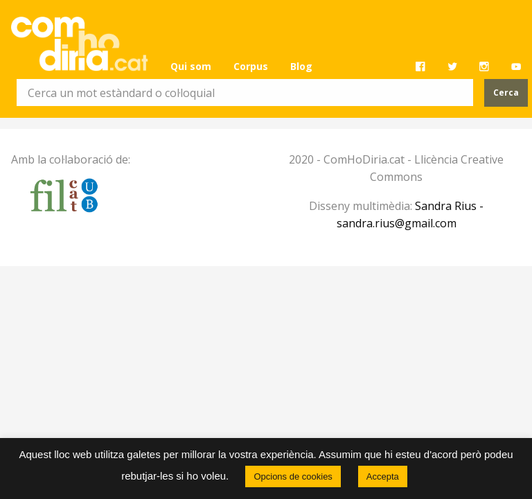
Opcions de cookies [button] (293, 476)
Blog (301, 66)
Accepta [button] (382, 476)
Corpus (250, 66)
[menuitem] (190, 66)
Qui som (190, 66)
